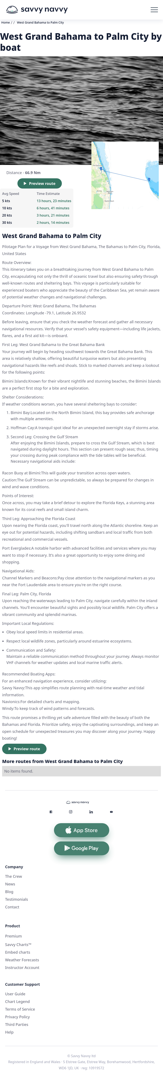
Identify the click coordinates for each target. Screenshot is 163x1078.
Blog (9, 891)
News (10, 884)
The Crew (13, 876)
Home (5, 22)
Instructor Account (22, 967)
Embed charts (17, 952)
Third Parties (16, 1024)
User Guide (15, 993)
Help (9, 1032)
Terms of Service (20, 1009)
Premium (13, 936)
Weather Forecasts (22, 959)
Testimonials (16, 899)
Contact (12, 907)
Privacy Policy (17, 1016)
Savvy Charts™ (18, 944)
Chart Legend (17, 1001)
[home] (37, 10)
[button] (154, 9)
